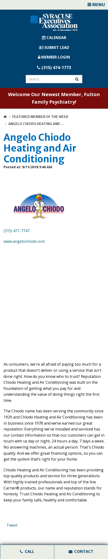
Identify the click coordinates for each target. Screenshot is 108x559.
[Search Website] (77, 79)
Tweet (11, 525)
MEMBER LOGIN (54, 57)
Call (27, 551)
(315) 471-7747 (16, 230)
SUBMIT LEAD (54, 47)
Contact (81, 551)
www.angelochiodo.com (24, 241)
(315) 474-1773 (54, 67)
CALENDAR (54, 37)
